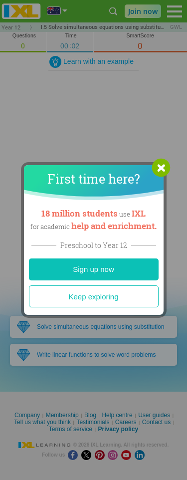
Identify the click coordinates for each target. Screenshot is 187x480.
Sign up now (93, 269)
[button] (161, 167)
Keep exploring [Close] (93, 296)
